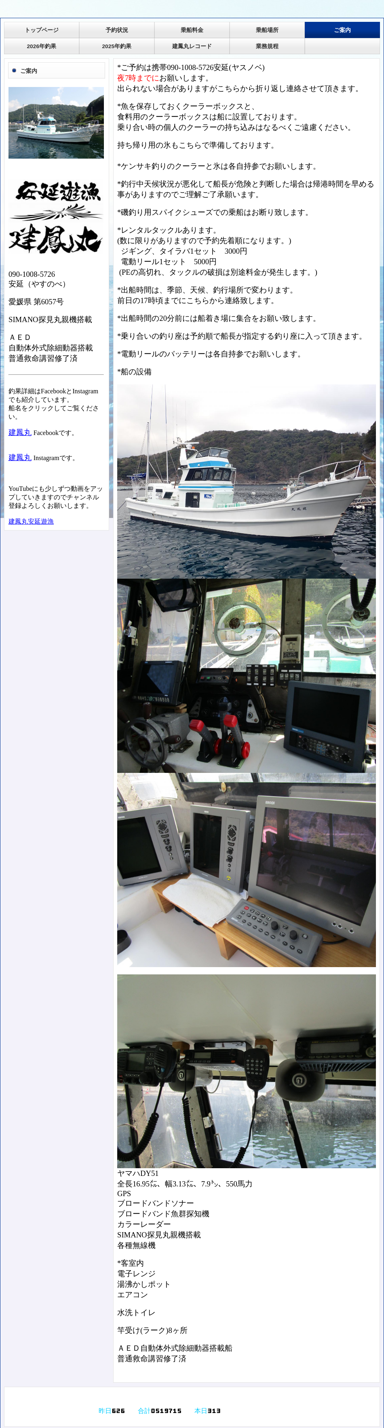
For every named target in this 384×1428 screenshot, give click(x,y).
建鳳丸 (20, 432)
